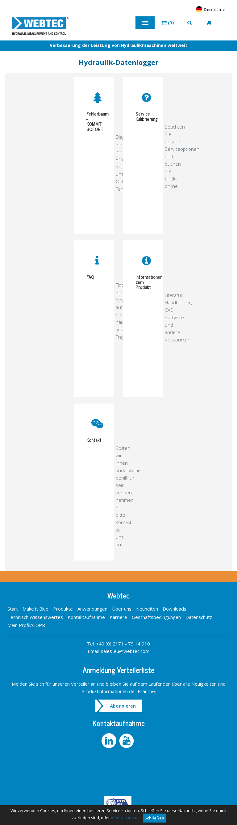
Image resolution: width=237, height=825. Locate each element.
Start (12, 609)
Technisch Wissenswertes (35, 617)
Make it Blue (35, 609)
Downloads (174, 609)
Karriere (118, 617)
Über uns (121, 609)
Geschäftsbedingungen (156, 617)
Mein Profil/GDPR (26, 625)
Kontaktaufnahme (86, 617)
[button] (168, 22)
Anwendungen (92, 609)
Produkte (63, 609)
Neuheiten (147, 609)
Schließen (154, 818)
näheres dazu (124, 817)
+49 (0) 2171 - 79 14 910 (123, 644)
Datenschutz (198, 617)
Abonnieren (123, 706)
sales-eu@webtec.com (125, 651)
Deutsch (210, 9)
